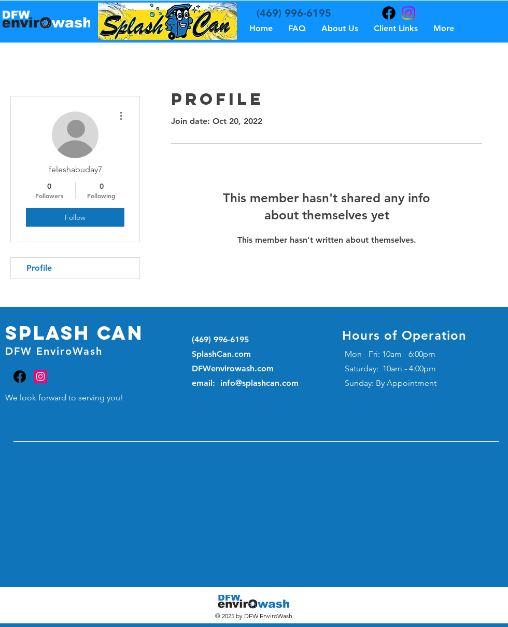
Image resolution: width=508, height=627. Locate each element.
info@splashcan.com (259, 383)
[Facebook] (389, 13)
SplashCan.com (221, 354)
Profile (39, 268)
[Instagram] (408, 13)
